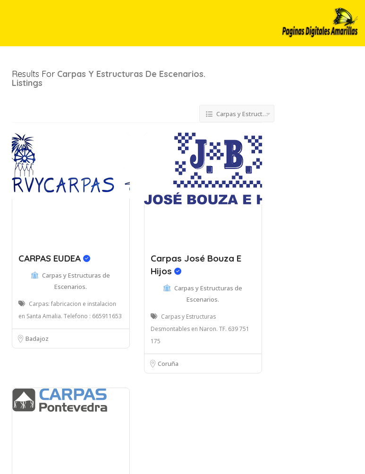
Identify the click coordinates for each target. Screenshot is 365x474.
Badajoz (37, 338)
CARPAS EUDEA (54, 258)
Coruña (168, 363)
